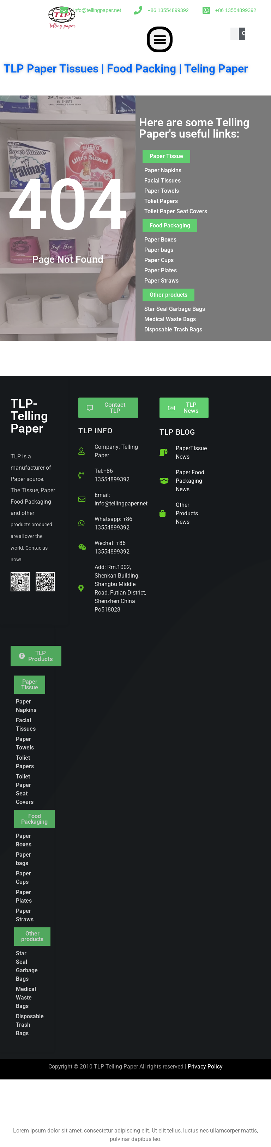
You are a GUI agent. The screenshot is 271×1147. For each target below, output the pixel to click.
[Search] (245, 34)
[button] (160, 39)
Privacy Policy (205, 1066)
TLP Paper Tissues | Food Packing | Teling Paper (126, 68)
